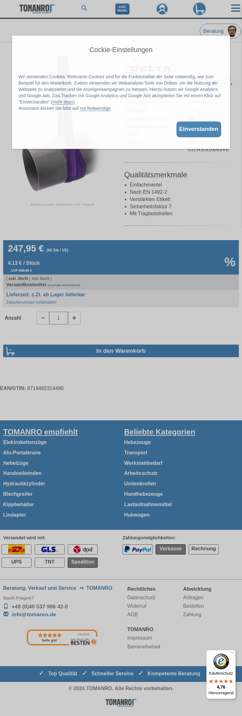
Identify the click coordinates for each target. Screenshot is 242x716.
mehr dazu (62, 101)
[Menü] (232, 654)
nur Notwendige (95, 108)
